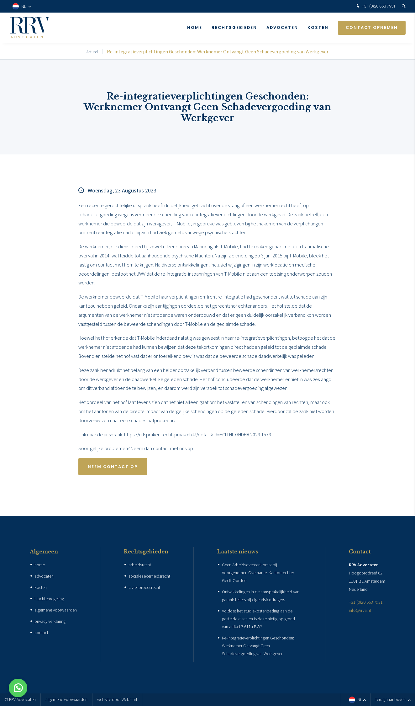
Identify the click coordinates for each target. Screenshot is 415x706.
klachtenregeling (49, 598)
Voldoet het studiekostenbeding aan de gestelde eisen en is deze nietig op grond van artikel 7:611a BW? (258, 618)
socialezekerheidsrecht (149, 576)
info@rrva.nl (360, 610)
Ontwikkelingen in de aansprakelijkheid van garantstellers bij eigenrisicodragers (260, 595)
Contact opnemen (372, 28)
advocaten (44, 576)
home (39, 565)
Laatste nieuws (237, 551)
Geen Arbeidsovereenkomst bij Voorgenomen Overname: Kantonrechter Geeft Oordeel (258, 572)
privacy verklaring (50, 621)
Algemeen (44, 551)
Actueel (92, 51)
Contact (360, 551)
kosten (40, 587)
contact (41, 632)
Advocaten (282, 28)
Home (194, 28)
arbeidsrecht (140, 565)
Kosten (317, 28)
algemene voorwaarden (55, 610)
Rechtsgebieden (234, 28)
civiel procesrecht (144, 587)
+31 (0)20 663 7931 (375, 6)
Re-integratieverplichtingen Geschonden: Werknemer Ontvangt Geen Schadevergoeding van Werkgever (217, 51)
